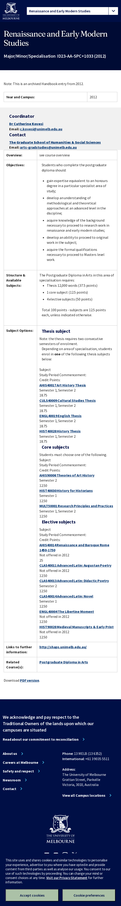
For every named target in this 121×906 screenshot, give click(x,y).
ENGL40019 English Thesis (60, 415)
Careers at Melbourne (20, 762)
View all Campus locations (83, 795)
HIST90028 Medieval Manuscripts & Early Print (76, 627)
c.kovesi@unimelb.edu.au (41, 129)
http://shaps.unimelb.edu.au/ (63, 647)
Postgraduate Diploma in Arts (63, 662)
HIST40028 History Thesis (60, 431)
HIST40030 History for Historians (66, 490)
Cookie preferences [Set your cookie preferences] (89, 895)
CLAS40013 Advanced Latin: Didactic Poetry (74, 580)
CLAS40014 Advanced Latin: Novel (66, 596)
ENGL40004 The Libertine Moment (66, 611)
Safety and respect (18, 771)
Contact (9, 788)
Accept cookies (32, 895)
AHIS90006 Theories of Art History (66, 475)
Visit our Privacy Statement (67, 878)
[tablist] (72, 11)
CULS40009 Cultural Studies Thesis (67, 400)
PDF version (29, 680)
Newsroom (12, 780)
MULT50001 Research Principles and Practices (76, 506)
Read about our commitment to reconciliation (41, 739)
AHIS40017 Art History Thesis (62, 385)
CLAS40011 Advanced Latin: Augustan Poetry (75, 565)
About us (10, 753)
